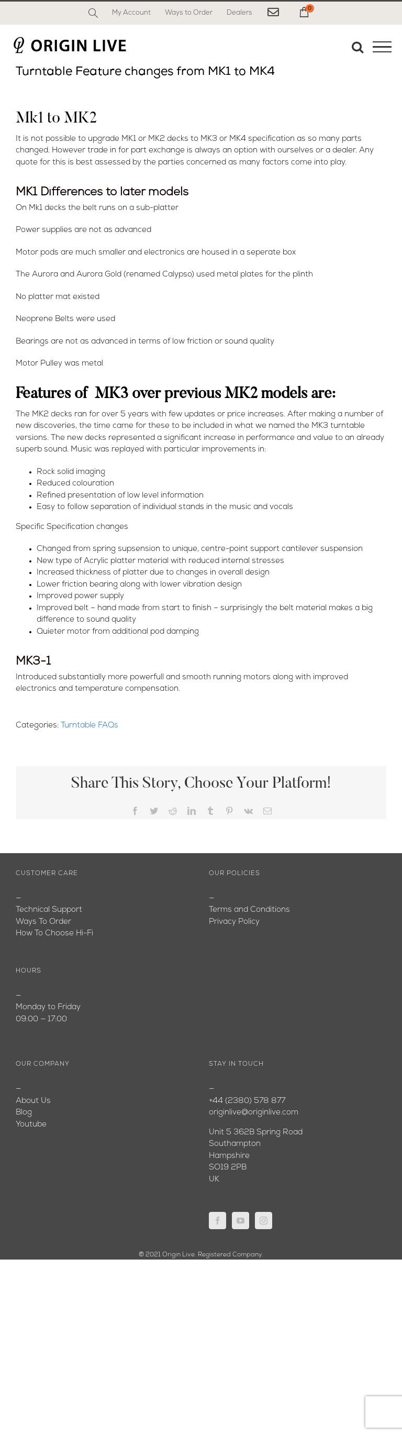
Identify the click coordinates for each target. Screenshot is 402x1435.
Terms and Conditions (249, 910)
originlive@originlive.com (253, 1113)
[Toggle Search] (357, 46)
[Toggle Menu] (382, 47)
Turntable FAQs (89, 726)
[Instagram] (263, 1220)
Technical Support (49, 910)
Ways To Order (43, 922)
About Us (33, 1101)
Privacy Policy (234, 922)
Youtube (31, 1125)
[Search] (93, 13)
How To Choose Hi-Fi (54, 933)
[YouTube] (240, 1220)
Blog (24, 1113)
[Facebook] (217, 1220)
